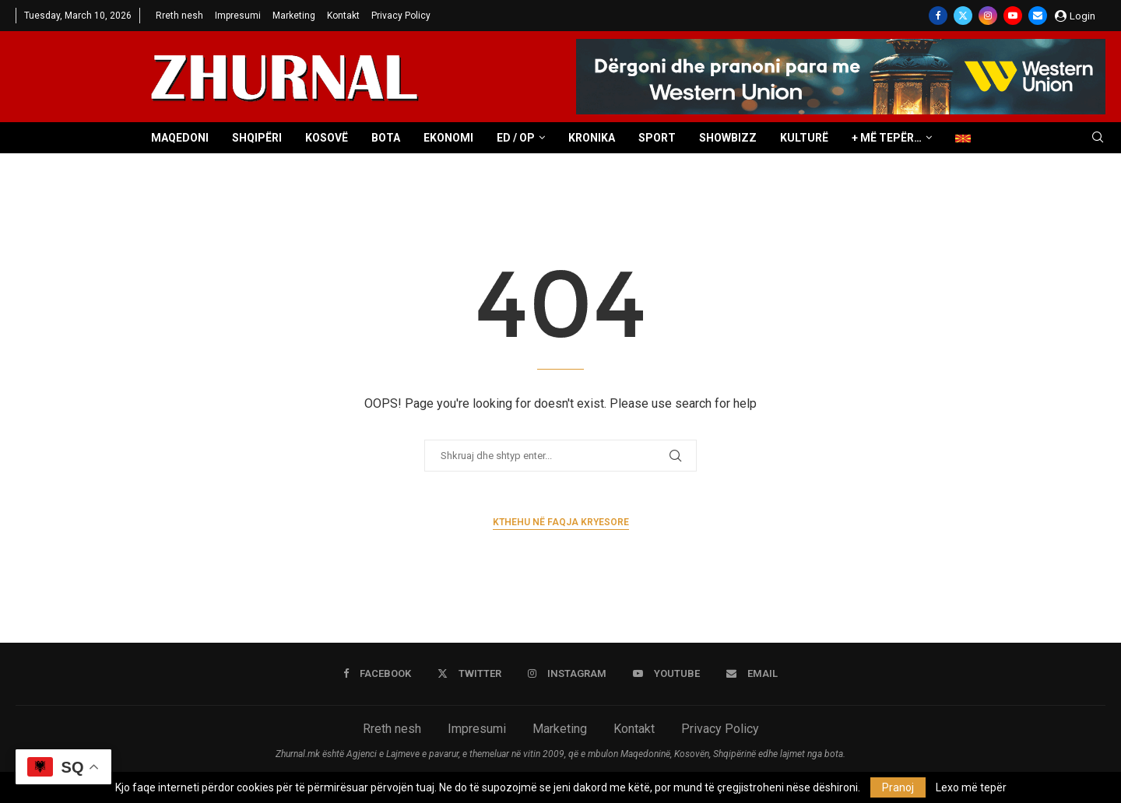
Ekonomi (448, 137)
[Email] (1037, 15)
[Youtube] (1012, 15)
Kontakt (343, 15)
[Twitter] (963, 15)
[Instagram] (988, 15)
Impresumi (238, 15)
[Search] (1097, 137)
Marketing (293, 15)
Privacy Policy (400, 15)
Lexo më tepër (971, 787)
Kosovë (326, 137)
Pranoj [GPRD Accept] (898, 787)
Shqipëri (257, 137)
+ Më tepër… (887, 137)
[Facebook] (938, 15)
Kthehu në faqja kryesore (561, 522)
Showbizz (728, 137)
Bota (385, 137)
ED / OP (516, 137)
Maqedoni (180, 137)
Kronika (591, 137)
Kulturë (804, 137)
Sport (657, 137)
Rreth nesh (179, 15)
